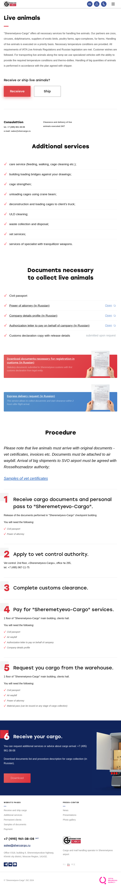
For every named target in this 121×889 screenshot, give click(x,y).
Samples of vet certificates (26, 478)
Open (108, 305)
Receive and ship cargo (15, 810)
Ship (47, 91)
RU (64, 864)
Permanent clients (12, 819)
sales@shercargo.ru (17, 845)
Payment (8, 829)
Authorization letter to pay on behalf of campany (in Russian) (49, 325)
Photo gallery (69, 819)
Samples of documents (15, 824)
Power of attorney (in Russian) (29, 305)
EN (89, 4)
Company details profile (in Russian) (33, 315)
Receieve (17, 91)
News (65, 810)
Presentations (69, 815)
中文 (73, 864)
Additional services (13, 815)
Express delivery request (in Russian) (31, 396)
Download (17, 778)
